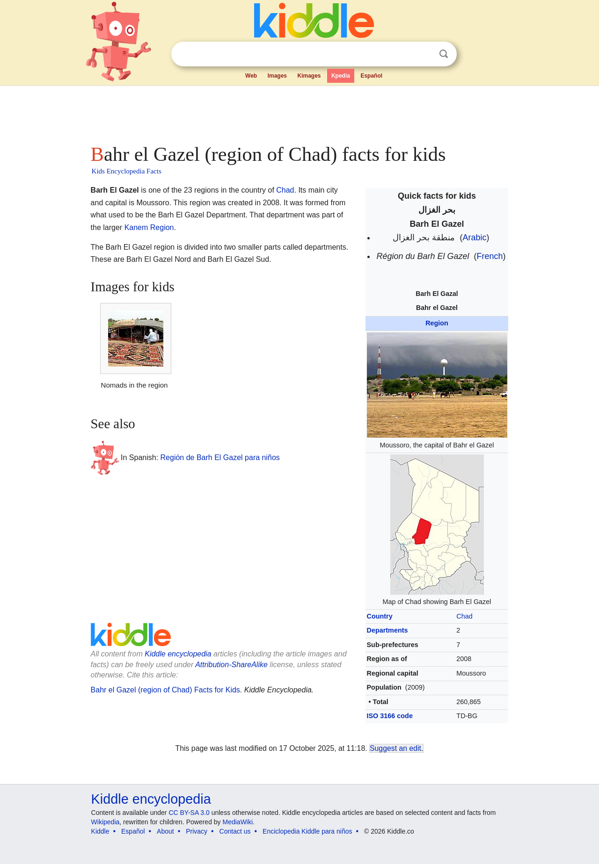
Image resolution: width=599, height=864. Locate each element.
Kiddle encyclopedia (178, 654)
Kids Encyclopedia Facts (126, 171)
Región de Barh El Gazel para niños (220, 457)
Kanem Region (149, 227)
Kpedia (340, 75)
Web (251, 75)
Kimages (309, 75)
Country (380, 616)
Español (371, 75)
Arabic (475, 237)
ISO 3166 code (390, 716)
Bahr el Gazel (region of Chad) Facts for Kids (165, 690)
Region (436, 323)
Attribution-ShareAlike (231, 665)
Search (443, 54)
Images (277, 75)
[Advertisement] (299, 112)
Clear (424, 54)
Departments (387, 630)
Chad (464, 616)
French (490, 256)
